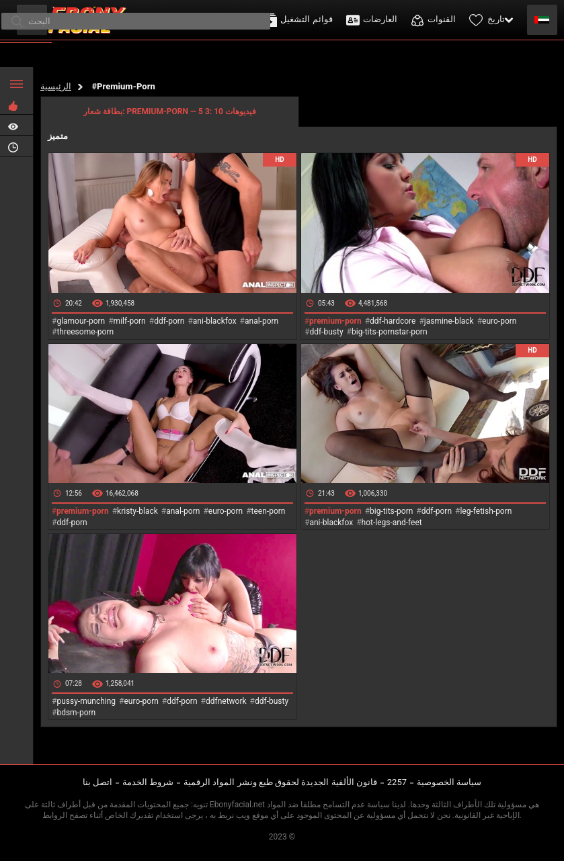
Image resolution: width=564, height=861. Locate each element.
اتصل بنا (97, 782)
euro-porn (499, 321)
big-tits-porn (391, 511)
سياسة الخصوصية (449, 782)
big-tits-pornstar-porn (390, 331)
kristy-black (137, 511)
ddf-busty (326, 331)
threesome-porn (85, 331)
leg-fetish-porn (486, 511)
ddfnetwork (226, 701)
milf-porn (130, 321)
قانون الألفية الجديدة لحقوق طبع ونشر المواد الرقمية (280, 782)
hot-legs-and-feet (392, 522)
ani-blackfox (215, 321)
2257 (397, 782)
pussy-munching (86, 701)
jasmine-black (449, 321)
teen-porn (268, 511)
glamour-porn (80, 321)
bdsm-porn (75, 712)
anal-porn (261, 321)
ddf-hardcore (392, 321)
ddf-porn (169, 321)
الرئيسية (55, 86)
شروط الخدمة (147, 782)
